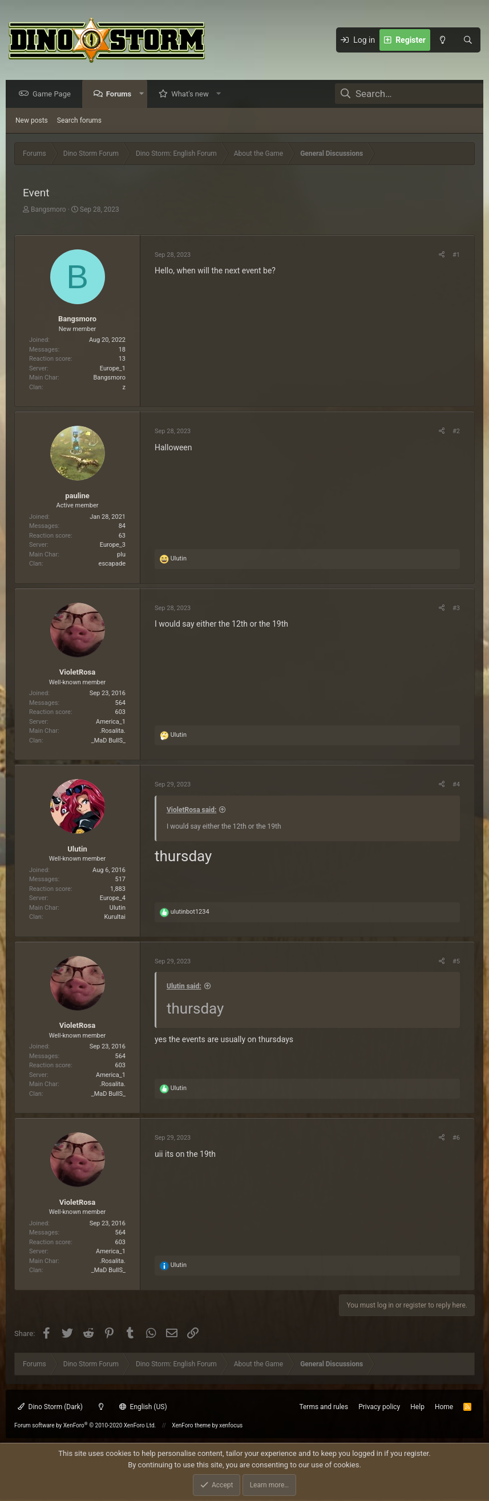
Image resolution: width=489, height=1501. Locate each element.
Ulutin (77, 849)
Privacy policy (379, 1407)
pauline (77, 496)
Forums (121, 94)
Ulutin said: (184, 987)
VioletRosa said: (191, 810)
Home (444, 1407)
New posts (31, 121)
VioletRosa (77, 672)
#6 (456, 1138)
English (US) (143, 1407)
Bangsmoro (48, 210)
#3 (456, 608)
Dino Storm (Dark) (50, 1407)
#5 (456, 962)
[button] (144, 94)
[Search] (467, 40)
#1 (456, 255)
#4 (456, 785)
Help (417, 1407)
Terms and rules (323, 1407)
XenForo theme (191, 1425)
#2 (456, 431)
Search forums (79, 121)
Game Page (54, 94)
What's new (193, 94)
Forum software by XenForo (85, 1425)
